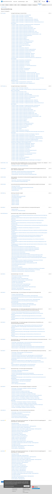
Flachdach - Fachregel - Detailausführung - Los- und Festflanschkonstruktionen (24, 65)
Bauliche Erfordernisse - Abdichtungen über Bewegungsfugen (21, 380)
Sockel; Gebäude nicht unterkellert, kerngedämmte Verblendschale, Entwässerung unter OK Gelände (27, 260)
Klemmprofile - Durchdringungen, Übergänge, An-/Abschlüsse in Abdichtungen (24, 401)
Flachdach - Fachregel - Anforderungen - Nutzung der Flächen (21, 98)
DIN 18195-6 (3, 339)
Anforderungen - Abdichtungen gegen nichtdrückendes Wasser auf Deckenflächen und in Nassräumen (27, 325)
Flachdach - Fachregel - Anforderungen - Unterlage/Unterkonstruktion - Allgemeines (25, 19)
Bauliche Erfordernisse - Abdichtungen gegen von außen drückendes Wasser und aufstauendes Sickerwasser (28, 346)
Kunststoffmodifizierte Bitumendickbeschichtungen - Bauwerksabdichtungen (24, 286)
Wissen (27, 1)
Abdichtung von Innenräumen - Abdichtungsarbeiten (20, 431)
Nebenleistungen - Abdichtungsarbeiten (18, 446)
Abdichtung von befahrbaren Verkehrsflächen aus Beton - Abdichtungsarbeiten (24, 426)
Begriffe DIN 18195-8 (15, 382)
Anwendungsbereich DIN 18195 (16, 197)
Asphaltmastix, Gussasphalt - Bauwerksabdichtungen (20, 278)
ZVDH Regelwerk (23, 4)
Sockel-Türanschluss (15, 265)
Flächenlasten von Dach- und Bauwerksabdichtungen (20, 165)
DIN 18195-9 (3, 386)
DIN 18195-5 (3, 322)
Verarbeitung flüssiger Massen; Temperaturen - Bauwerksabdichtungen (23, 303)
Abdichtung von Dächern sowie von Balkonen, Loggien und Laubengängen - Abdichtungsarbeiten (26, 428)
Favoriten (44, 4)
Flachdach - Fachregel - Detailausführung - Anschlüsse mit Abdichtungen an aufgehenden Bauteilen (27, 136)
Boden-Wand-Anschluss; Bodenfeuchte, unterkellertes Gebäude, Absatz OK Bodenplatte (25, 247)
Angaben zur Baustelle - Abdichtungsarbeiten (19, 438)
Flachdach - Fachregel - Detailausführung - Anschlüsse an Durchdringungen (23, 50)
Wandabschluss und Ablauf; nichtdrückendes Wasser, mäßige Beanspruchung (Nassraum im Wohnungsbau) (28, 268)
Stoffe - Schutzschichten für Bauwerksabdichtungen (20, 417)
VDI (18, 4)
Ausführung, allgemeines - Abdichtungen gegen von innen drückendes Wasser (24, 364)
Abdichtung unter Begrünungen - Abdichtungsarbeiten (20, 424)
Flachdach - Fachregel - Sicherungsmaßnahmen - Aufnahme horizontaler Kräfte (24, 72)
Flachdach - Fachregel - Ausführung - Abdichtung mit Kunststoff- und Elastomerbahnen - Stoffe (26, 34)
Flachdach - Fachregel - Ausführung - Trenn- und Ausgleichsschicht (22, 42)
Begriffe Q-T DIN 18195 (15, 203)
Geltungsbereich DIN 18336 (16, 474)
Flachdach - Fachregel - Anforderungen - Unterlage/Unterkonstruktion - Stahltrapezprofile (26, 24)
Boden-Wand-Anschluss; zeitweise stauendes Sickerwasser (21, 253)
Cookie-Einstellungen (25, 492)
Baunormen (15, 1)
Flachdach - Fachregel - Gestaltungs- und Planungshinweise (21, 68)
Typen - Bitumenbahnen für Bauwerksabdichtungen (20, 181)
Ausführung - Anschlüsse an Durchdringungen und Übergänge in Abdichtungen (24, 393)
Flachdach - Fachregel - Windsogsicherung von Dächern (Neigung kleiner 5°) (23, 83)
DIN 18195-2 (3, 273)
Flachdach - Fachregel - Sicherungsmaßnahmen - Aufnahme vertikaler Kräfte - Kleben (25, 76)
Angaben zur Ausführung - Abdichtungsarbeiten (19, 437)
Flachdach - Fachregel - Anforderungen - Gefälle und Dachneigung (22, 94)
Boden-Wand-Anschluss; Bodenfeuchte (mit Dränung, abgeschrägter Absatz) (23, 246)
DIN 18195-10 (3, 410)
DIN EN (7, 4)
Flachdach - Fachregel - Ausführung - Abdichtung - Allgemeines (21, 25)
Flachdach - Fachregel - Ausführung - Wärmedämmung (20, 43)
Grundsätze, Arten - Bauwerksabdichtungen (18, 210)
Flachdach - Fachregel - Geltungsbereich (18, 66)
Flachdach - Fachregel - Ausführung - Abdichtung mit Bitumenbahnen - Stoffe (24, 28)
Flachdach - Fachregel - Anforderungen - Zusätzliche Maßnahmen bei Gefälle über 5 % (25, 106)
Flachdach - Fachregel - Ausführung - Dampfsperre (19, 36)
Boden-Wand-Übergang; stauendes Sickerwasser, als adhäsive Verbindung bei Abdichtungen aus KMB (27, 254)
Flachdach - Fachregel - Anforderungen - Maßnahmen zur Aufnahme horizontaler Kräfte (25, 95)
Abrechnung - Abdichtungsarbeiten (17, 463)
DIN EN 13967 (3, 168)
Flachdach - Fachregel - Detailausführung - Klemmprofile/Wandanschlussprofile (24, 150)
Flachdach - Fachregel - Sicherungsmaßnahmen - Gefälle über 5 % (22, 81)
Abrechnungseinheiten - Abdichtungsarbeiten (19, 434)
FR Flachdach (3, 13)
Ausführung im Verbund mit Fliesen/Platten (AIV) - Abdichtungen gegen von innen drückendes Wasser (27, 355)
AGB (23, 491)
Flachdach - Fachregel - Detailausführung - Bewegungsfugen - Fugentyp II (23, 56)
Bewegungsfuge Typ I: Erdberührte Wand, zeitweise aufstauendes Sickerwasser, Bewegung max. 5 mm (27, 235)
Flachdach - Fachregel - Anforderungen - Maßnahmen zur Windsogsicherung (23, 97)
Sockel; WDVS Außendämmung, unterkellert (18, 264)
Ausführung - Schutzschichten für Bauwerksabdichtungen (20, 414)
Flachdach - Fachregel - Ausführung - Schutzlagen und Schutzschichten (23, 123)
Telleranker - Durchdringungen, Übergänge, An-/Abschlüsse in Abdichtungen (23, 407)
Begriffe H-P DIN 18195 (15, 201)
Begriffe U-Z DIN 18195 (15, 204)
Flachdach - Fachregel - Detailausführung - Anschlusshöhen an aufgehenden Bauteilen (25, 139)
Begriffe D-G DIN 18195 (15, 200)
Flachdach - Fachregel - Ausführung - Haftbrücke (19, 38)
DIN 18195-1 (3, 207)
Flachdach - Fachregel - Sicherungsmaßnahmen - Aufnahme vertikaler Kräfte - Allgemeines (26, 73)
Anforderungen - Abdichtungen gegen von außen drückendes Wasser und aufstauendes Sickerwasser (27, 342)
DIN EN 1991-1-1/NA (4, 162)
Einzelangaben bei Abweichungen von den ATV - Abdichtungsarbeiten (22, 441)
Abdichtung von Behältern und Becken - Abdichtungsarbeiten (21, 427)
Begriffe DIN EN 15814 (15, 190)
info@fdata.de (14, 491)
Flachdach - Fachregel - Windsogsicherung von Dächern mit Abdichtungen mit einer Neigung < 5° (26, 159)
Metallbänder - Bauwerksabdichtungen (18, 288)
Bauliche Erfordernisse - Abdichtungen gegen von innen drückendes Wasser (23, 365)
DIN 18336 (3, 420)
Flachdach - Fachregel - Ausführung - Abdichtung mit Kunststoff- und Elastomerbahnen (25, 32)
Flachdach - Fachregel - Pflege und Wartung (18, 158)
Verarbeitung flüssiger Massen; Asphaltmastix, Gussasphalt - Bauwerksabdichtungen (25, 295)
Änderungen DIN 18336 (15, 423)
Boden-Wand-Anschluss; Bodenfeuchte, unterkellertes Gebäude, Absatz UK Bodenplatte (25, 249)
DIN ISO (11, 4)
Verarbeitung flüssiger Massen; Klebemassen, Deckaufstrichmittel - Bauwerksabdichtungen (26, 299)
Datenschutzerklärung (26, 488)
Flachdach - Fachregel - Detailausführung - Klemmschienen (21, 64)
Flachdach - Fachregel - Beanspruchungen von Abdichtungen (21, 45)
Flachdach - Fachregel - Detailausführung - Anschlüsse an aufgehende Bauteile (24, 49)
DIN (3, 4)
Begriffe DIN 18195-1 (15, 209)
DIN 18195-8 (3, 368)
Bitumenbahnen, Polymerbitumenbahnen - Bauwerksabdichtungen (22, 279)
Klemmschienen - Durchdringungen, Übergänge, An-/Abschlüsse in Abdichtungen (24, 403)
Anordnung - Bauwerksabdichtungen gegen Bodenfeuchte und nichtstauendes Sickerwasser (26, 311)
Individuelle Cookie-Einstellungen (9, 486)
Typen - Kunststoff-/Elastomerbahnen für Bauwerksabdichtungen (22, 172)
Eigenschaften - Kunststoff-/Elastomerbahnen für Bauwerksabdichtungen (23, 171)
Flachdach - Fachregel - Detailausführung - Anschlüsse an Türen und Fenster (23, 135)
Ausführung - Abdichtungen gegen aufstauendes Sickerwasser (21, 343)
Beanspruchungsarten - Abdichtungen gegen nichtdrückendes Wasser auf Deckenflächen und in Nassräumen (28, 336)
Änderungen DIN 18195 (15, 194)
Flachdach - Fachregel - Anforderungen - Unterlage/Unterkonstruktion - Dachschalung (25, 20)
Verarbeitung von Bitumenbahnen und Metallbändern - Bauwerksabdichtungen (24, 304)
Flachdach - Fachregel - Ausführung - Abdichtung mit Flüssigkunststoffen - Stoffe (24, 31)
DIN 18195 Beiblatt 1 (4, 213)
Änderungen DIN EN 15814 (16, 186)
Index (39, 4)
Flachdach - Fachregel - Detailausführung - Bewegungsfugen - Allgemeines (23, 53)
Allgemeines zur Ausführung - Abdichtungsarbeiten (20, 435)
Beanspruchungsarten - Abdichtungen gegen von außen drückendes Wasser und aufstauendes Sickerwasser (28, 347)
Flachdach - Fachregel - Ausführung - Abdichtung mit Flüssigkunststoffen (23, 29)
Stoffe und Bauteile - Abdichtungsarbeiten (18, 448)
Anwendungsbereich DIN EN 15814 (17, 188)
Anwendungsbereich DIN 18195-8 (17, 371)
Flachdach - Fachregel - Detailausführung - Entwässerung (20, 61)
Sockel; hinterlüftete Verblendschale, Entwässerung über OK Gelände (22, 261)
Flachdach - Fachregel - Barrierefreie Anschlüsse (19, 127)
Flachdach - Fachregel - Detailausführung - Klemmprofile (20, 62)
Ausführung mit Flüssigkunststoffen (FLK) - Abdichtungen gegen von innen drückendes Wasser (26, 360)
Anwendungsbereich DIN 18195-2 (17, 277)
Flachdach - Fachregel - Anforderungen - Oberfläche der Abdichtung (22, 17)
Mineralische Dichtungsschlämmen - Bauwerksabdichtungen (21, 289)
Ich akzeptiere (26, 486)
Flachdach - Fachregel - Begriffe (17, 46)
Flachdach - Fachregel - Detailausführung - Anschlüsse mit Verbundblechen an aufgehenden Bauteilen (27, 138)
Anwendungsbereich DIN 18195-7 (17, 353)
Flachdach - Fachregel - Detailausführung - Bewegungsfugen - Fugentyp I (23, 54)
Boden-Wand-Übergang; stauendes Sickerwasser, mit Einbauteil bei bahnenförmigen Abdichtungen (27, 256)
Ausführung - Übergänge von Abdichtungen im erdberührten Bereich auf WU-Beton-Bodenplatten (27, 395)
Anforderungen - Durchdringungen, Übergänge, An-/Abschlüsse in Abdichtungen (24, 388)
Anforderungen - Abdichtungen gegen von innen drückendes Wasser (22, 352)
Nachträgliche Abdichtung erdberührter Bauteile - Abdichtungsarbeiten (23, 445)
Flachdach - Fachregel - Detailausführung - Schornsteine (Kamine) (22, 154)
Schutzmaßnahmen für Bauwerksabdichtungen (19, 416)
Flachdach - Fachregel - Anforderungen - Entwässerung (20, 16)
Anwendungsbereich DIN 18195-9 (17, 389)
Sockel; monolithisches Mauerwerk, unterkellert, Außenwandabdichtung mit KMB (24, 262)
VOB (15, 4)
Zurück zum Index (3, 7)
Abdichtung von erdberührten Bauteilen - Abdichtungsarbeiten (21, 430)
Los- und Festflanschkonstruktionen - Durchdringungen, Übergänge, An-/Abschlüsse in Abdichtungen (27, 404)
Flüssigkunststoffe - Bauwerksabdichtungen (18, 281)
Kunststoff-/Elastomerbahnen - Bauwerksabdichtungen (20, 285)
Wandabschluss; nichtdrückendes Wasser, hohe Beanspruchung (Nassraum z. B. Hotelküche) (26, 269)
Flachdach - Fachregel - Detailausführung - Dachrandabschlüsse (21, 147)
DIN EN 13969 (3, 177)
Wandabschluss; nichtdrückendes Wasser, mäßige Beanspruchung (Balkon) (23, 271)
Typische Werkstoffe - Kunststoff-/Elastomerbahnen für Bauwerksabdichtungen (24, 174)
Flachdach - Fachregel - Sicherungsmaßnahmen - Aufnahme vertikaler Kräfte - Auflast (25, 75)
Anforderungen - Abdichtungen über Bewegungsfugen (20, 370)
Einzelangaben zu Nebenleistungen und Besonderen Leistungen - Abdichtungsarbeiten (25, 442)
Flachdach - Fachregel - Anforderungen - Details (19, 91)
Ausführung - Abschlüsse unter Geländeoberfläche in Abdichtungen (22, 392)
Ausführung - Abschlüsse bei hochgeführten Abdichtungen (21, 391)
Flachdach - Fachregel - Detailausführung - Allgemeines (20, 47)
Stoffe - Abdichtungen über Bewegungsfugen (19, 383)
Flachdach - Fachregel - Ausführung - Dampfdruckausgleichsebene (22, 35)
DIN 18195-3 (3, 292)
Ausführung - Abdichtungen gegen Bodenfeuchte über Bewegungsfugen (23, 373)
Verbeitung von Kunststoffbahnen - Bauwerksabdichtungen (21, 306)
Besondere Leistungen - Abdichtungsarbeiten (19, 439)
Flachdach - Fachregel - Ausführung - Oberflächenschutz (20, 39)
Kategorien (35, 4)
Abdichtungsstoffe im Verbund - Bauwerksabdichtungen (20, 275)
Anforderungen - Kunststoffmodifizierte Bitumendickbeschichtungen (22, 187)
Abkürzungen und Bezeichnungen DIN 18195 (18, 196)
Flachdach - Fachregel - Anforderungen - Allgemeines (20, 87)
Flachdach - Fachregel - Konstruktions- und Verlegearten (20, 69)
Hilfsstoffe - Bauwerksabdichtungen (17, 282)
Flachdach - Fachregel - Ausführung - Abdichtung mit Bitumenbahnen (22, 27)
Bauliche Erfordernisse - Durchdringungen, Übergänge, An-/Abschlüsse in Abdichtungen (25, 396)
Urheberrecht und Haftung (26, 489)
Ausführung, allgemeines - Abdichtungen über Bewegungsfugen (21, 379)
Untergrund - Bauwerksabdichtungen (17, 294)
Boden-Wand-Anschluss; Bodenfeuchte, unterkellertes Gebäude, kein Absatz (23, 250)
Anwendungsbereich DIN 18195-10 (17, 413)
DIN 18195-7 (3, 350)
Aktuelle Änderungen (21, 1)
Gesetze (30, 4)
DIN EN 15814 (3, 184)
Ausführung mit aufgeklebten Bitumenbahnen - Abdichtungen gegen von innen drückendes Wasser (27, 356)
